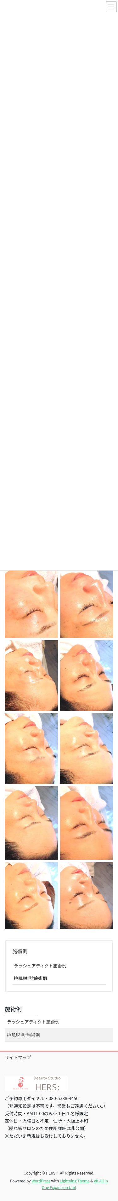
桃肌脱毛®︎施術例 (30, 978)
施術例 (19, 951)
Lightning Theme (75, 1180)
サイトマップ (18, 1057)
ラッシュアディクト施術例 (40, 965)
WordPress (40, 1180)
